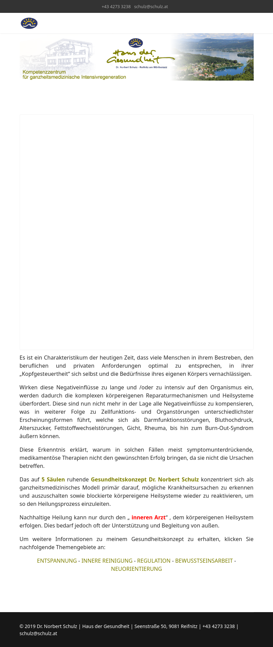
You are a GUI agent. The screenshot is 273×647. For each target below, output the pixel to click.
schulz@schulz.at (151, 6)
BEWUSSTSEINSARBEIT (204, 560)
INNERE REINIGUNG (107, 560)
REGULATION (154, 560)
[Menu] (249, 23)
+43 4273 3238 (116, 6)
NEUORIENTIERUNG (136, 569)
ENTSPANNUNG (57, 560)
